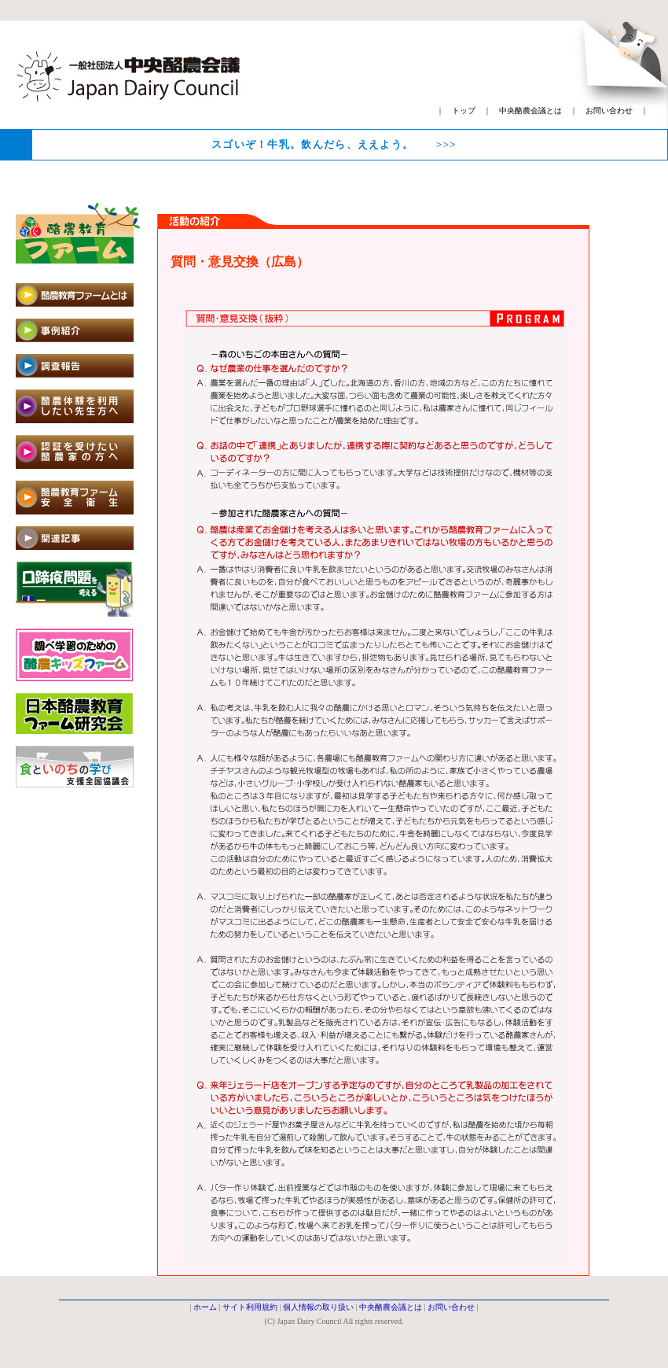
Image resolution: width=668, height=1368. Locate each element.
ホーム (205, 1307)
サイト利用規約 (249, 1307)
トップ (463, 110)
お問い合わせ (609, 110)
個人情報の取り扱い (318, 1307)
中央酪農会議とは (530, 110)
